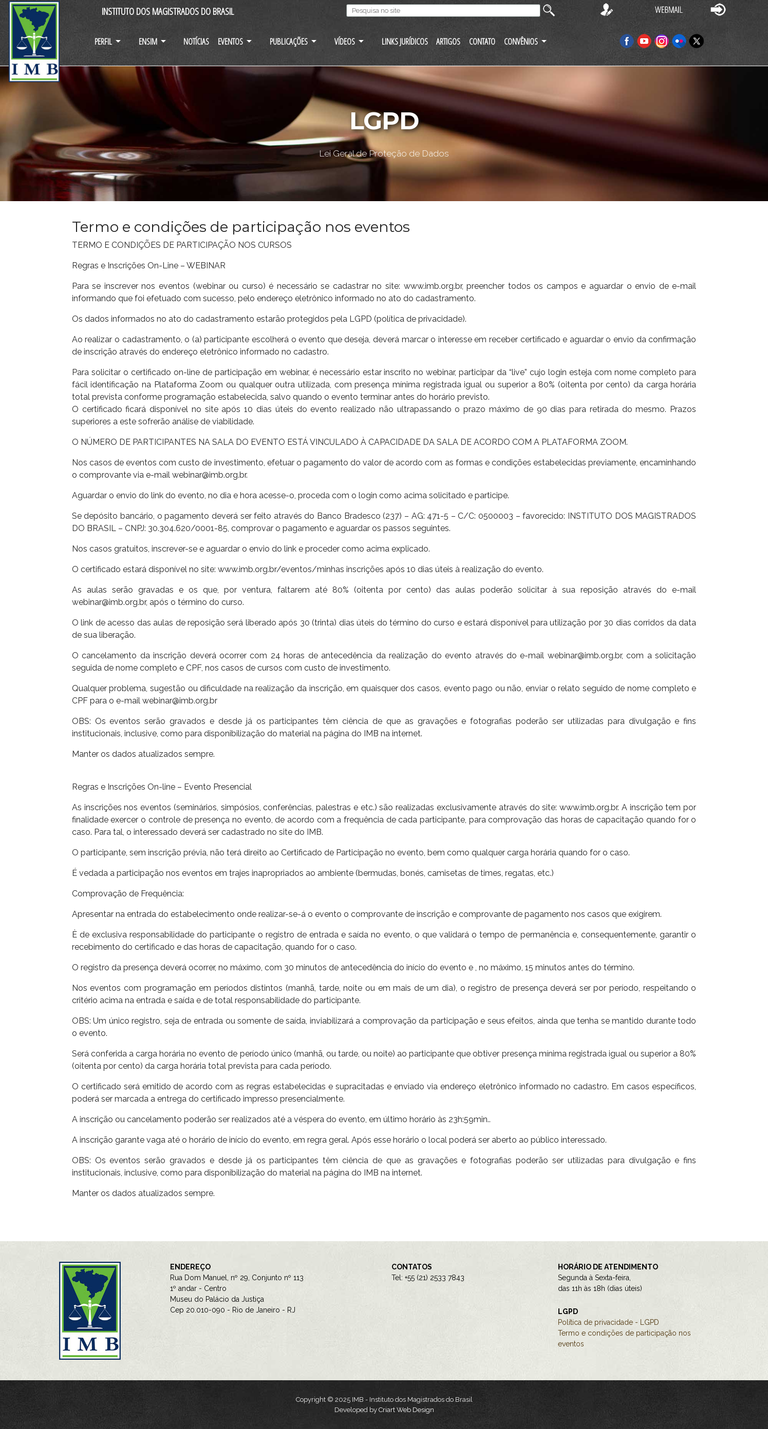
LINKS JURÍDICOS (405, 41)
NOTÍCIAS (196, 41)
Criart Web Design (406, 1410)
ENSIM (148, 41)
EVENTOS (230, 41)
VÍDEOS (344, 41)
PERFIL (103, 41)
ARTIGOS (448, 41)
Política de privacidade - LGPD (608, 1322)
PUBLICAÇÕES (289, 41)
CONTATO (482, 41)
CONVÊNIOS (521, 41)
